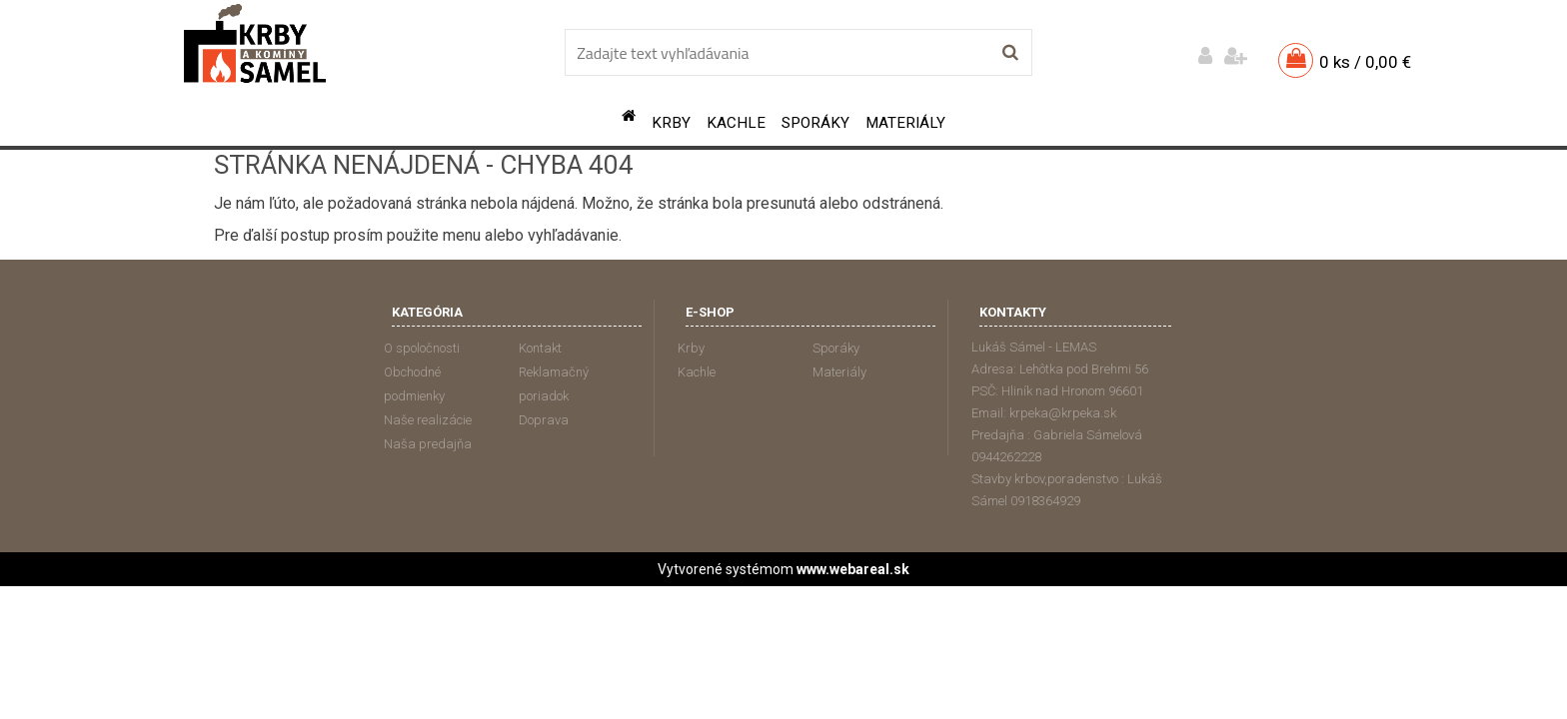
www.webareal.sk (852, 569)
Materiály (905, 123)
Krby (671, 123)
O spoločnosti (422, 348)
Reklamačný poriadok (554, 383)
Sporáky (815, 123)
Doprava (544, 419)
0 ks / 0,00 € (1365, 62)
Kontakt (540, 348)
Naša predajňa (428, 443)
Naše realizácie (428, 419)
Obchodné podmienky (414, 383)
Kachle (736, 123)
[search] (1009, 53)
